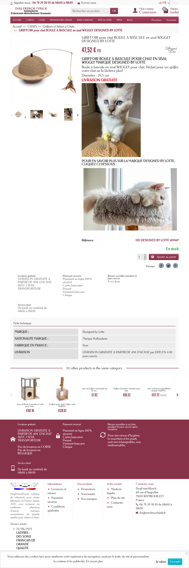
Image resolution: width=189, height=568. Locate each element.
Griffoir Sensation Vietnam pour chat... (126, 373)
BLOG (130, 20)
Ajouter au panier (163, 257)
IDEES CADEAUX (85, 20)
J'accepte (175, 561)
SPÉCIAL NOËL (105, 20)
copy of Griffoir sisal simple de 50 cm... (94, 373)
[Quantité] (140, 257)
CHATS (42, 20)
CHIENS (30, 20)
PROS (119, 20)
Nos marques (89, 467)
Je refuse (161, 561)
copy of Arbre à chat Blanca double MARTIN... (159, 373)
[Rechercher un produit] (90, 11)
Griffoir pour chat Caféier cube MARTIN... (62, 389)
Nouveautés (171, 20)
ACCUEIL (17, 20)
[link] (161, 265)
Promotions (156, 20)
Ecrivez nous (87, 2)
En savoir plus (94, 561)
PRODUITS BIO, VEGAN (61, 20)
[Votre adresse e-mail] (86, 544)
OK (114, 11)
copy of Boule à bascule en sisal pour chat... (30, 389)
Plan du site (118, 466)
